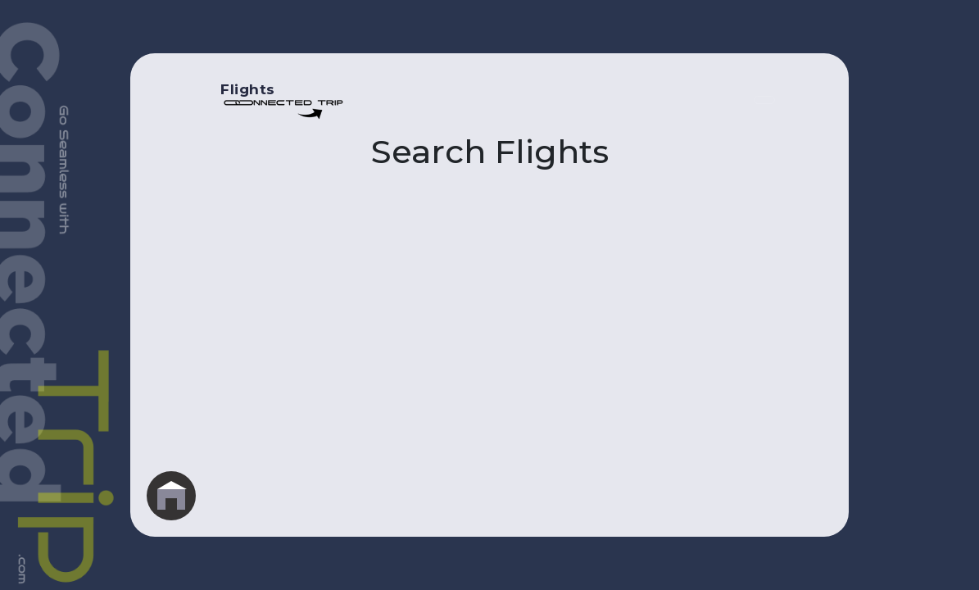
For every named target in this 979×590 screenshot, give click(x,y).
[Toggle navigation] (764, 100)
